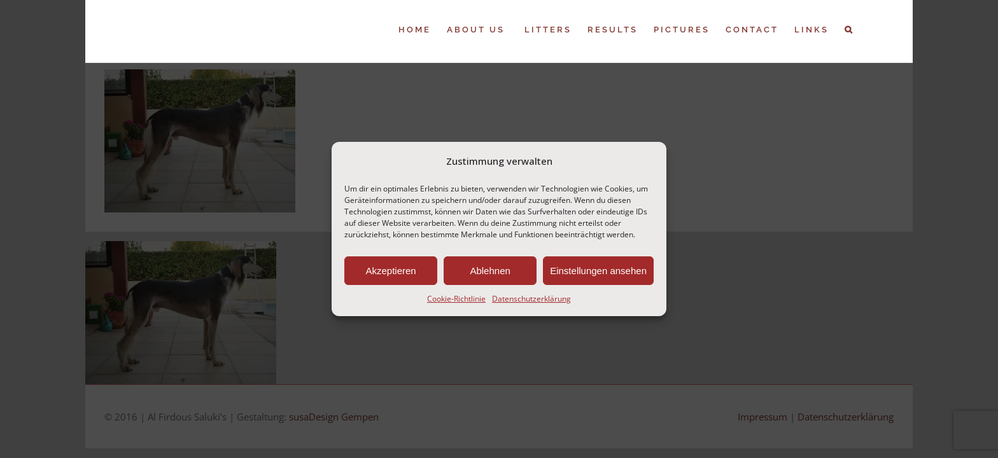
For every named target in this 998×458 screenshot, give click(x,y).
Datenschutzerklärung (531, 298)
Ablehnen (490, 270)
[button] (865, 29)
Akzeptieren (390, 270)
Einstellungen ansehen (598, 270)
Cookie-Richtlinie (456, 298)
